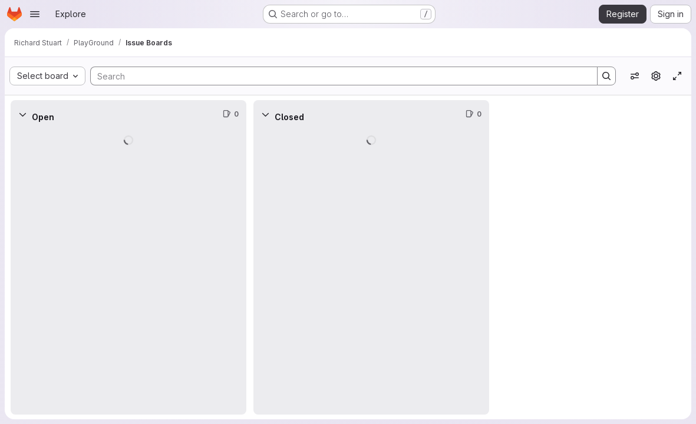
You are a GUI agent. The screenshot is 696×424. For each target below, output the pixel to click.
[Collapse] (22, 114)
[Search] (338, 76)
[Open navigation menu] (34, 14)
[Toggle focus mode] (677, 76)
